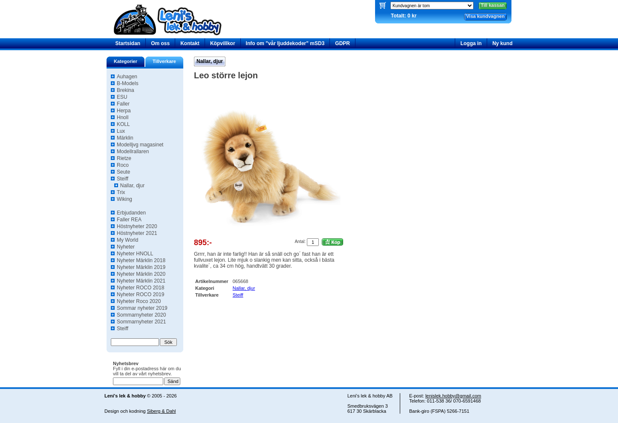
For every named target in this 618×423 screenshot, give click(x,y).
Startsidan (128, 43)
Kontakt (189, 43)
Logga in (471, 43)
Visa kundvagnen (485, 16)
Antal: (300, 241)
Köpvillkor (222, 43)
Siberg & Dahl (161, 411)
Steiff (238, 294)
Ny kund (502, 43)
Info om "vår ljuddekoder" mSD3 (285, 43)
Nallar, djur (209, 61)
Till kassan (493, 5)
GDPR (342, 43)
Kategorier (125, 61)
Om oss (160, 43)
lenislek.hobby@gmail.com (453, 395)
